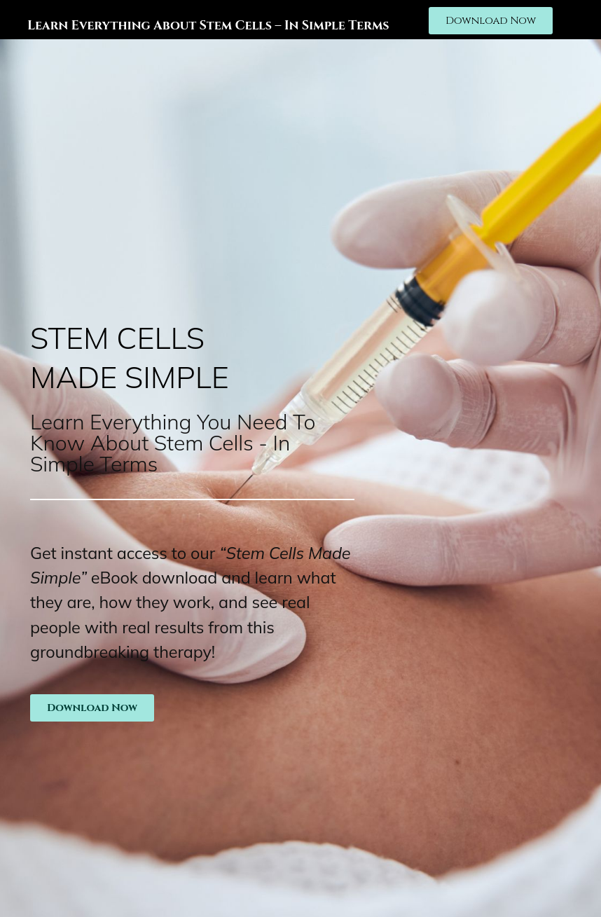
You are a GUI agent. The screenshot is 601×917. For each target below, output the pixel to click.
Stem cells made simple (129, 357)
